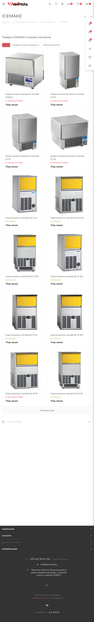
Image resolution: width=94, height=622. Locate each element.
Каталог (7, 536)
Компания (8, 529)
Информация (9, 549)
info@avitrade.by (49, 564)
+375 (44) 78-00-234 (40, 559)
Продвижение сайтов (40, 598)
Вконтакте (47, 585)
